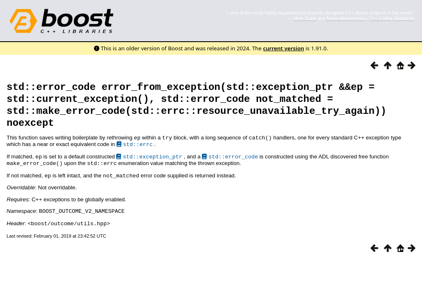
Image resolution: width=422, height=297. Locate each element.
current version (283, 48)
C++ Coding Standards (391, 18)
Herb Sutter (305, 18)
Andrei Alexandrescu (346, 18)
